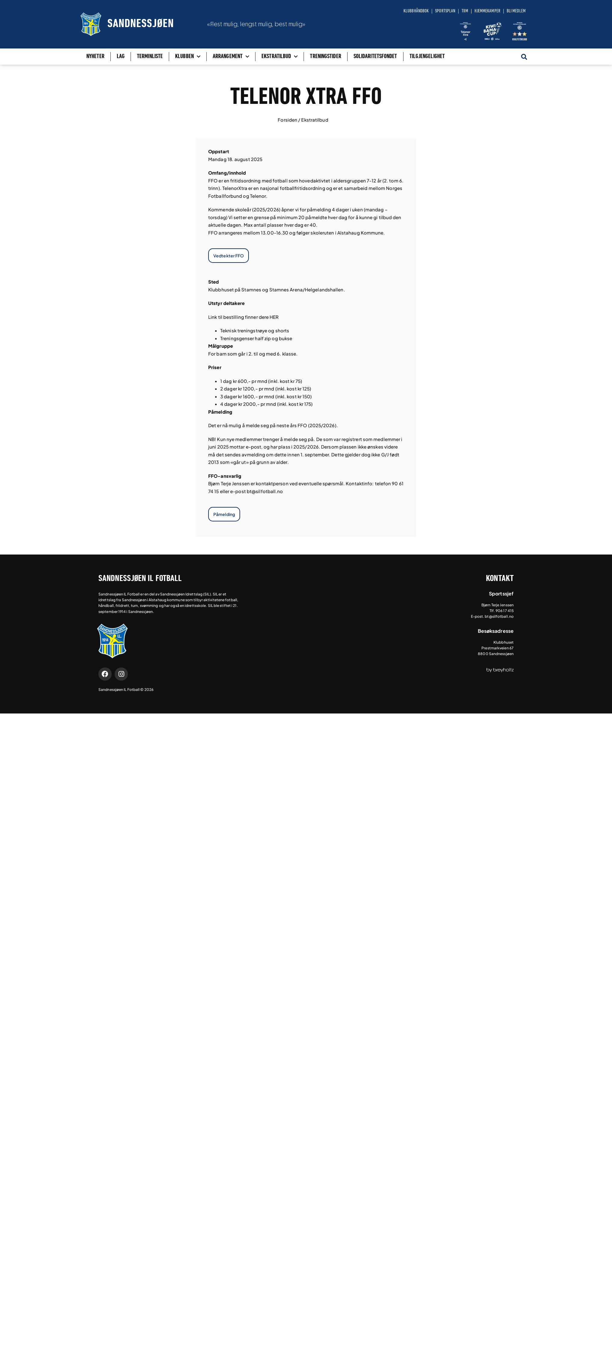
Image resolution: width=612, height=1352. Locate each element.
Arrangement (231, 56)
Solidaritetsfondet (375, 56)
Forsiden (287, 120)
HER (274, 317)
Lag (121, 56)
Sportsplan (445, 11)
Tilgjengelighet (427, 56)
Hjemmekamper (487, 11)
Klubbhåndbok (416, 11)
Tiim (465, 11)
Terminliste (150, 56)
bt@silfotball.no (265, 491)
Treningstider (325, 56)
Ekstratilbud (279, 56)
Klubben (187, 56)
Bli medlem (516, 11)
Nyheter (95, 56)
